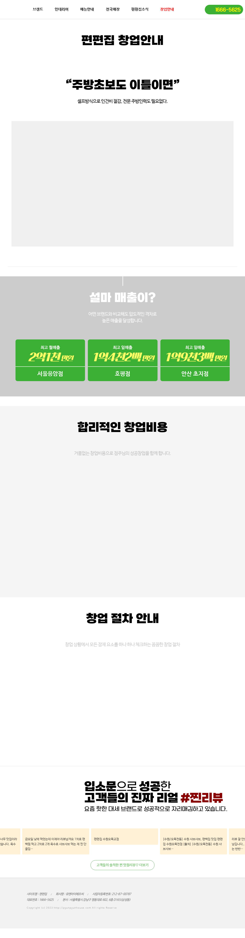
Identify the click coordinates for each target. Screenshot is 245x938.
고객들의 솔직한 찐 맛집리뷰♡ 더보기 (122, 865)
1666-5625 (228, 10)
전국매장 (113, 9)
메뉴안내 (87, 9)
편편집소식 (140, 9)
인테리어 (62, 9)
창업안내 (167, 9)
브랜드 (38, 9)
